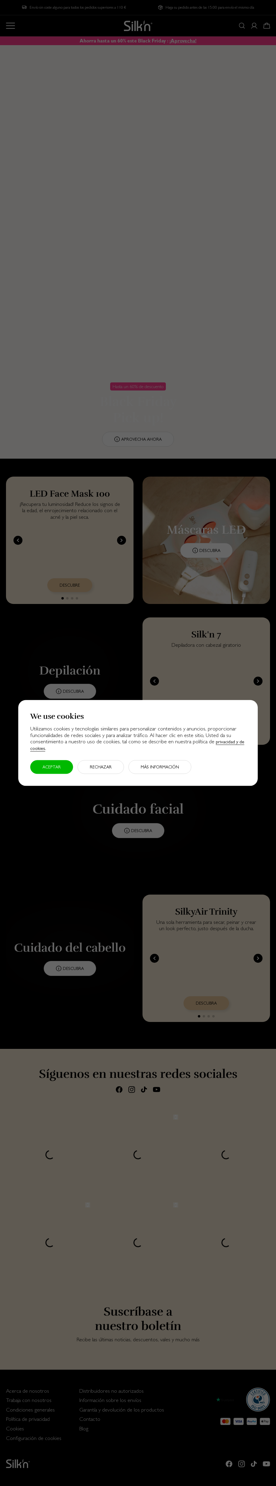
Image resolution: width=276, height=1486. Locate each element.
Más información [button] (160, 767)
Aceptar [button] (52, 767)
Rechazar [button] (101, 767)
